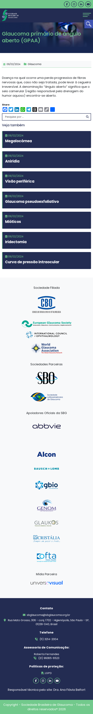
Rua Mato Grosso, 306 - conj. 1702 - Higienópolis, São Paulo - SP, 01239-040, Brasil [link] (46, 622)
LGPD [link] (46, 673)
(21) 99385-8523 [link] (46, 658)
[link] (88, 24)
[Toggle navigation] (87, 15)
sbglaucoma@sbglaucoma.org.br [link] (46, 615)
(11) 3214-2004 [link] (46, 639)
